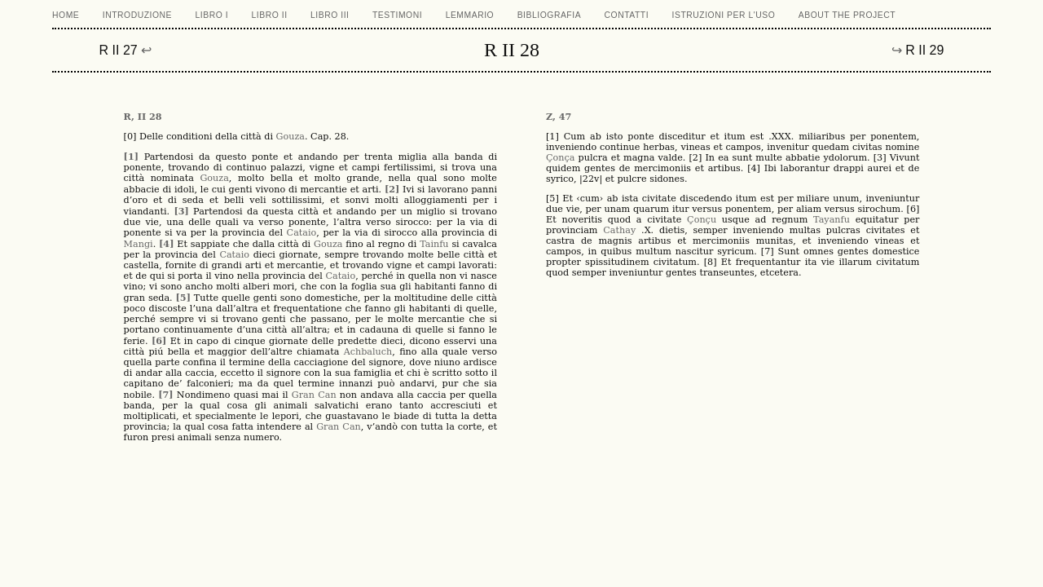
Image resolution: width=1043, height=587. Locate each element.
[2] (392, 189)
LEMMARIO (470, 15)
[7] (165, 394)
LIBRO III (329, 15)
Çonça (560, 157)
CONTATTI (627, 15)
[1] (131, 156)
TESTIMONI (397, 15)
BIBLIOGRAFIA (549, 15)
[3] (181, 211)
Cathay (619, 230)
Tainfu (434, 244)
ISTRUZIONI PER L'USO (724, 15)
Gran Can (314, 395)
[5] (183, 297)
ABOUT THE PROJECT (847, 15)
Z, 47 (558, 116)
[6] (159, 340)
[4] (166, 243)
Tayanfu (831, 219)
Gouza (290, 136)
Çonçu (701, 219)
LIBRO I (212, 15)
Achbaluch (368, 351)
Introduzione (137, 15)
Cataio (302, 232)
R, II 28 (143, 116)
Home (65, 15)
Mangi (138, 244)
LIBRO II (270, 15)
